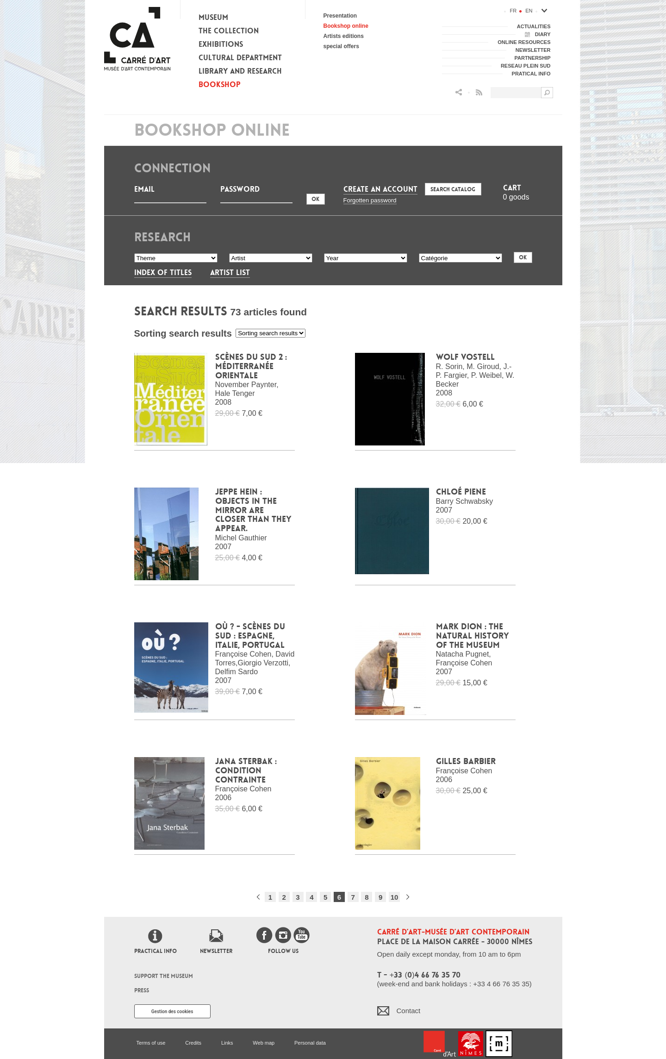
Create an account (380, 189)
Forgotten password (370, 200)
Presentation (340, 16)
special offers (341, 46)
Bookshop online (346, 26)
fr (513, 10)
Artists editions (344, 36)
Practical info (155, 951)
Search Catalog (452, 189)
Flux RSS (479, 92)
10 (394, 897)
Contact (409, 1011)
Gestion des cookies (172, 1011)
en (528, 10)
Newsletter (216, 951)
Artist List (230, 272)
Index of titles (163, 272)
